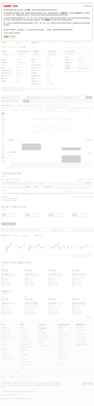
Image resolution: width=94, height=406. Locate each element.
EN (90, 6)
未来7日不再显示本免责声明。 (12, 33)
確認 (6, 36)
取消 (13, 36)
